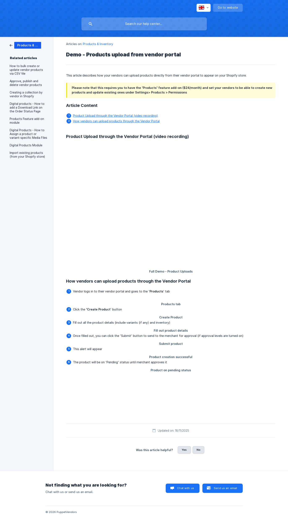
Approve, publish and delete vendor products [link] (26, 83)
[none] (204, 8)
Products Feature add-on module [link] (27, 120)
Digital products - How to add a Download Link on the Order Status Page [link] (27, 107)
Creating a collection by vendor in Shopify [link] (26, 94)
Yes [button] (184, 449)
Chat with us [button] (185, 488)
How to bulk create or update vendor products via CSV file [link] (26, 69)
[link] (25, 45)
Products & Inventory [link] (98, 44)
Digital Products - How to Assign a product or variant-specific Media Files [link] (28, 134)
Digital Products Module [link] (26, 145)
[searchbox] (144, 23)
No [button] (198, 449)
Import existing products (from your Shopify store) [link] (27, 154)
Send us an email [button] (225, 488)
